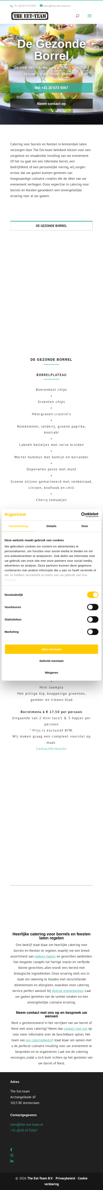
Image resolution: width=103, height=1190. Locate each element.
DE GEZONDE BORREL (51, 226)
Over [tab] (84, 526)
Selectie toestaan (51, 660)
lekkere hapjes (45, 956)
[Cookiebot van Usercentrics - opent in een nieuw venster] (81, 515)
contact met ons (75, 1028)
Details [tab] (51, 526)
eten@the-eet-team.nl (26, 1124)
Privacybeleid (65, 1178)
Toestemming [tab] (18, 526)
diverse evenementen (67, 991)
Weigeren (51, 672)
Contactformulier (51, 748)
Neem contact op (51, 104)
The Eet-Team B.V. (40, 1178)
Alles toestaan (51, 649)
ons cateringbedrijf (39, 1040)
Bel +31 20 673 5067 (51, 88)
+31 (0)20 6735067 (25, 6)
